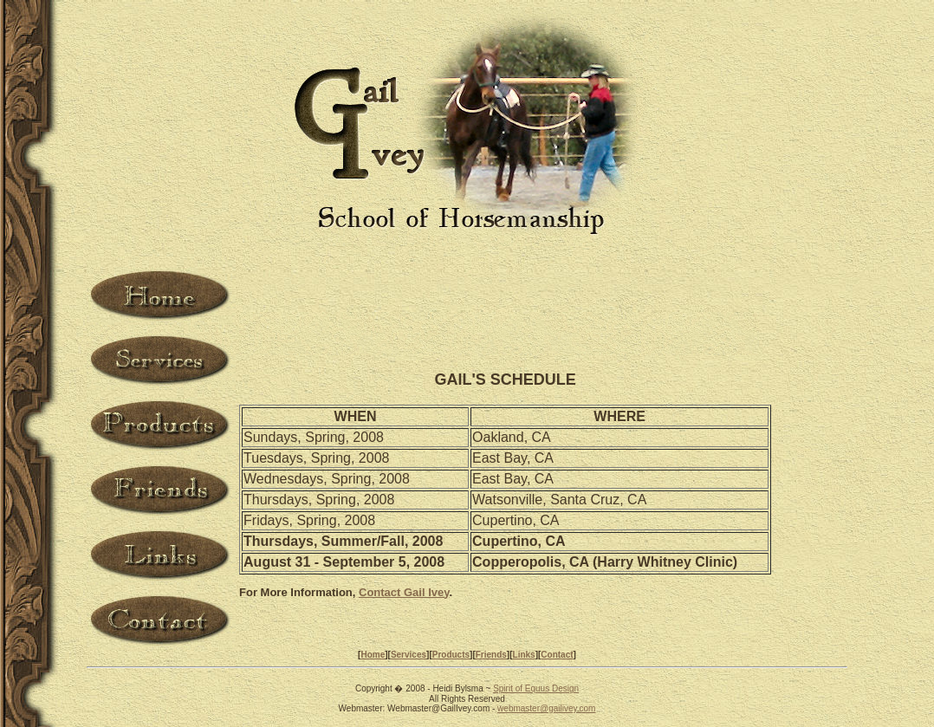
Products (451, 654)
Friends (491, 654)
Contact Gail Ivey (404, 592)
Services (408, 654)
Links (524, 654)
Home (372, 654)
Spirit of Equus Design (536, 688)
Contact (557, 654)
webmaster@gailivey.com (546, 708)
